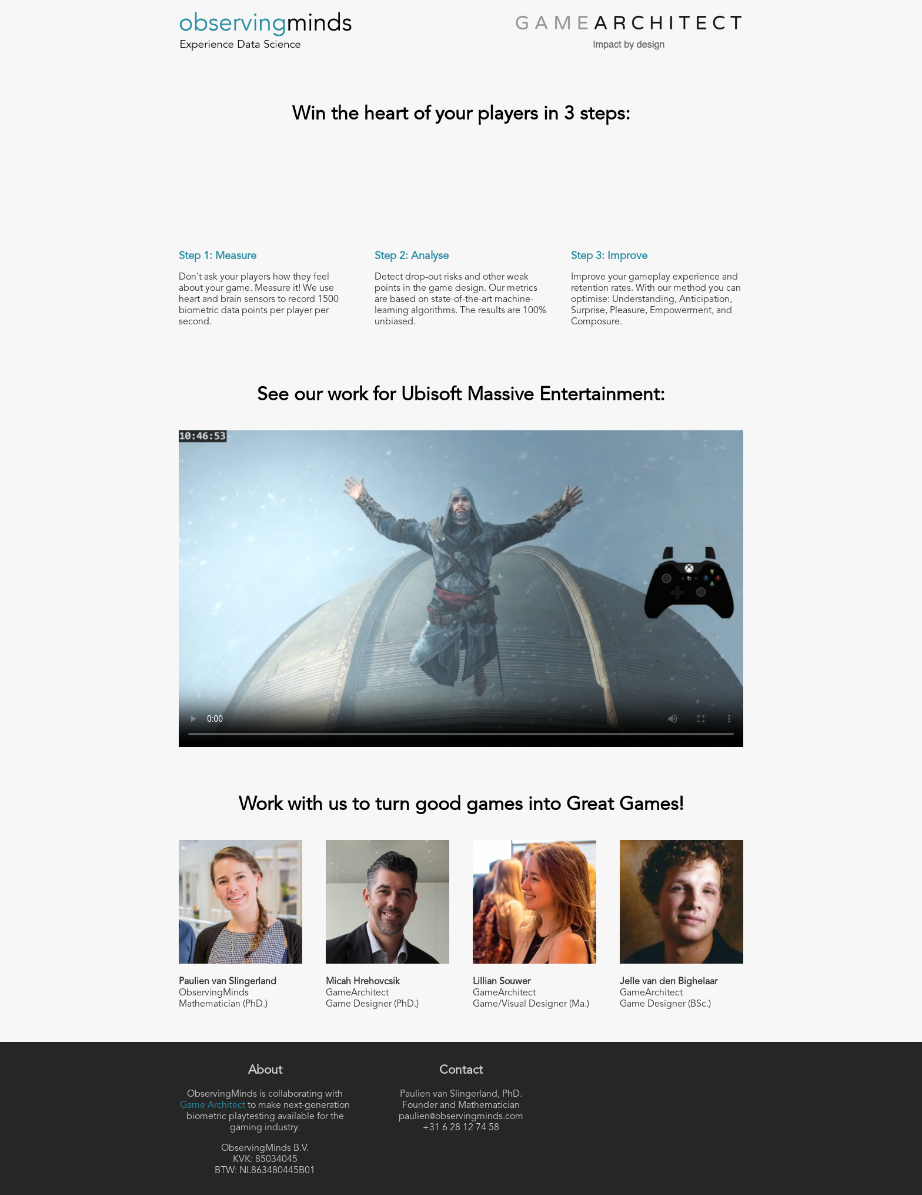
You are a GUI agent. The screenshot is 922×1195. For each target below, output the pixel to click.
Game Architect (212, 1105)
